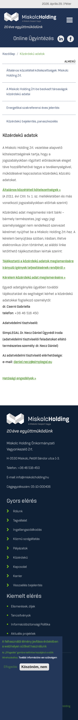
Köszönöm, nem (34, 670)
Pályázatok (20, 548)
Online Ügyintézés (33, 38)
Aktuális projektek (23, 634)
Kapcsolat (20, 567)
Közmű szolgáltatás (26, 539)
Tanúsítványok (21, 615)
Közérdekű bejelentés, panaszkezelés (32, 121)
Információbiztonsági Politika (30, 624)
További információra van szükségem (37, 660)
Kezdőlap (8, 54)
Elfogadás (10, 670)
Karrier (17, 576)
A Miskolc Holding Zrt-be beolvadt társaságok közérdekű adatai (37, 92)
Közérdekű (20, 557)
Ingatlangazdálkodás (27, 530)
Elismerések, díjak (23, 606)
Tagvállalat (20, 520)
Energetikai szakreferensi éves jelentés (32, 108)
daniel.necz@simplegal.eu (33, 362)
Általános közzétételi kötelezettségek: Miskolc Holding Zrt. (37, 73)
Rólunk (18, 511)
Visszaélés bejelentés (27, 585)
